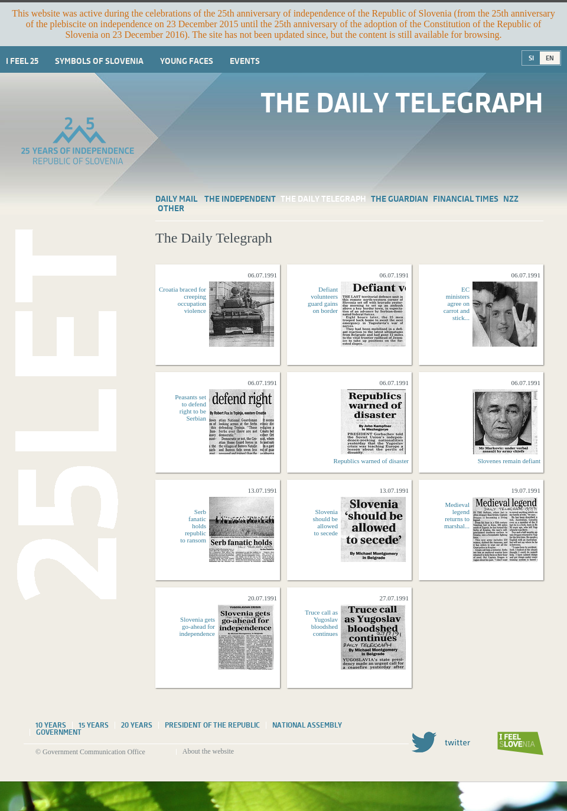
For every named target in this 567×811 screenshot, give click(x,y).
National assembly (307, 725)
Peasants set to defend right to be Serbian (190, 407)
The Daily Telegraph (323, 198)
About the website (208, 751)
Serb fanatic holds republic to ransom (193, 526)
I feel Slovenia (520, 743)
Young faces (186, 61)
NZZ (511, 198)
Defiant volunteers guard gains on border (323, 300)
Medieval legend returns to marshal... (457, 515)
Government (59, 732)
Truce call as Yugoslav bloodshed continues (321, 623)
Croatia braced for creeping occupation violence (182, 300)
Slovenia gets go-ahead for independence (197, 626)
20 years (136, 725)
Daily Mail (176, 198)
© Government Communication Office (90, 752)
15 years (94, 725)
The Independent (240, 198)
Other (171, 208)
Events (245, 61)
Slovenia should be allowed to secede (325, 522)
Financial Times (465, 198)
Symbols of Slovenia (99, 61)
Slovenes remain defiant (509, 460)
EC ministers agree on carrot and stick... (457, 303)
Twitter (440, 742)
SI (531, 58)
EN (550, 58)
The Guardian (399, 198)
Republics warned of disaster (371, 460)
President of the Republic (212, 725)
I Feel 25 (22, 61)
